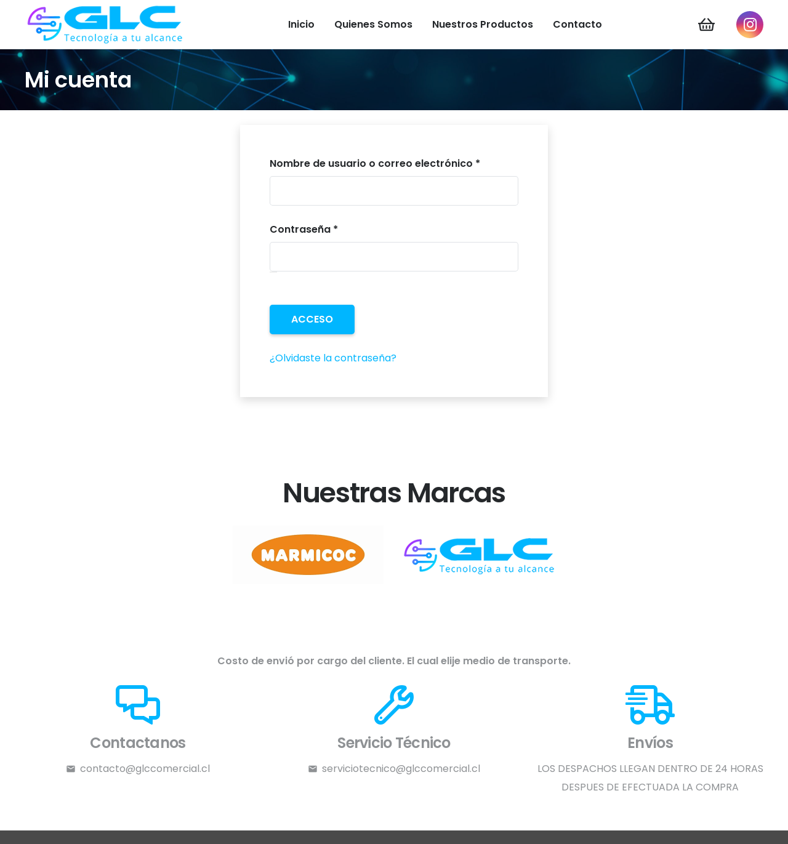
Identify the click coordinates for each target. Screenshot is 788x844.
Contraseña (332, 228)
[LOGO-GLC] (106, 24)
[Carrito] (706, 24)
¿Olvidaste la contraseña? (333, 358)
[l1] (480, 555)
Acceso (312, 319)
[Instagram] (749, 24)
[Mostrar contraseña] (273, 272)
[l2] (308, 555)
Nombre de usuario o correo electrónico (394, 163)
